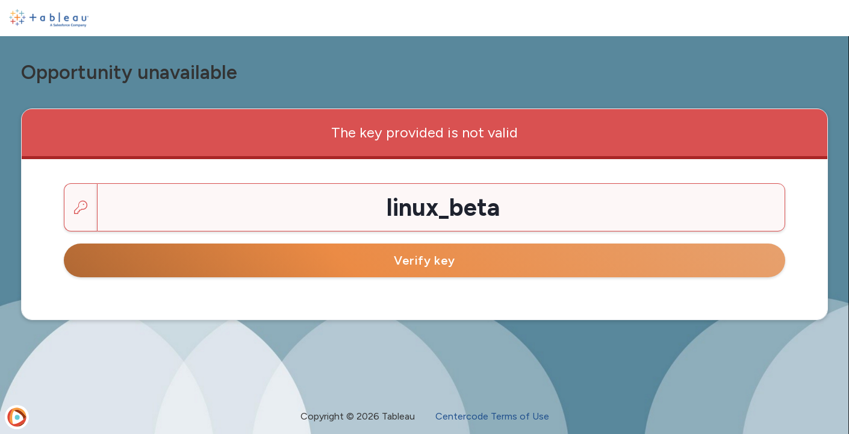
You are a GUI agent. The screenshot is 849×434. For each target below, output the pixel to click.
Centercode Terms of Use (492, 416)
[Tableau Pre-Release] (49, 18)
